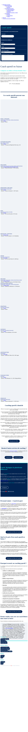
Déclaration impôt (10, 10)
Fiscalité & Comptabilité (9, 8)
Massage (8, 7)
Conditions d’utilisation (5, 648)
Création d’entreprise (11, 9)
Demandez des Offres (6, 4)
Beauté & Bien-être (8, 5)
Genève (4, 120)
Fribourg (4, 285)
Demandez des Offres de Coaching (14, 532)
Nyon (4, 354)
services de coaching (13, 450)
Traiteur (8, 16)
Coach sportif (9, 6)
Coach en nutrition (18, 457)
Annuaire (2, 640)
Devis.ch (4, 17)
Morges (8, 166)
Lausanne (5, 166)
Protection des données (5, 649)
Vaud (17, 166)
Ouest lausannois (13, 166)
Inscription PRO (4, 642)
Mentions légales (4, 650)
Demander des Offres (5, 639)
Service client (3, 641)
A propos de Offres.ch (5, 647)
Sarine (8, 285)
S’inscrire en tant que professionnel (9, 18)
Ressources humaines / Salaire (12, 12)
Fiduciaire (9, 11)
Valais (2, 662)
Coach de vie (8, 457)
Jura (1, 657)
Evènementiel (7, 13)
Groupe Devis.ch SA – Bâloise (6, 651)
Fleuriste (8, 14)
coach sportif (13, 503)
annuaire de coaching (4, 480)
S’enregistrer (4, 487)
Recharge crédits (4, 643)
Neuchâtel (3, 661)
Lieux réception (10, 15)
